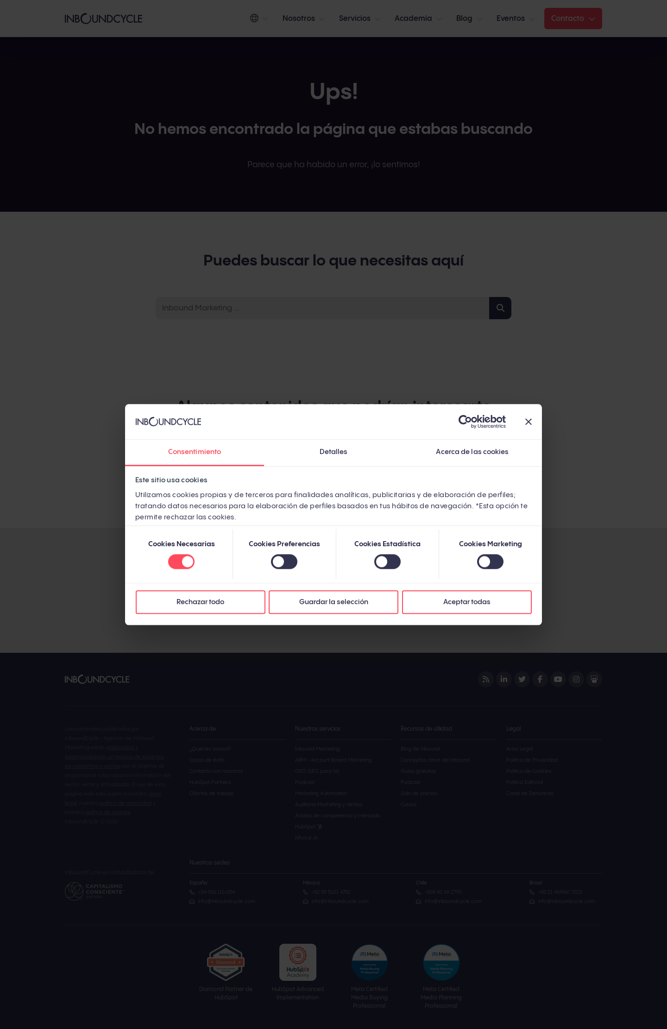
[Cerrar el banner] (528, 421)
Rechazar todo (200, 602)
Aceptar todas (467, 602)
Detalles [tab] (334, 452)
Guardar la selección (333, 602)
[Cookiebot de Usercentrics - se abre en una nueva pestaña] (465, 422)
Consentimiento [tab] (194, 452)
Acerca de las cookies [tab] (472, 452)
